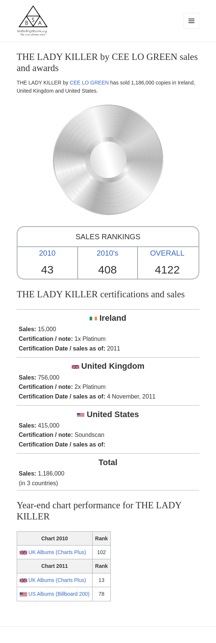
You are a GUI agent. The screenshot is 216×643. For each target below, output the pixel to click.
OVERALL (167, 253)
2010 (47, 253)
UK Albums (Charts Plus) (57, 552)
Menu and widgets (191, 28)
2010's (107, 253)
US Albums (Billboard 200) (59, 594)
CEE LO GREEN (89, 83)
